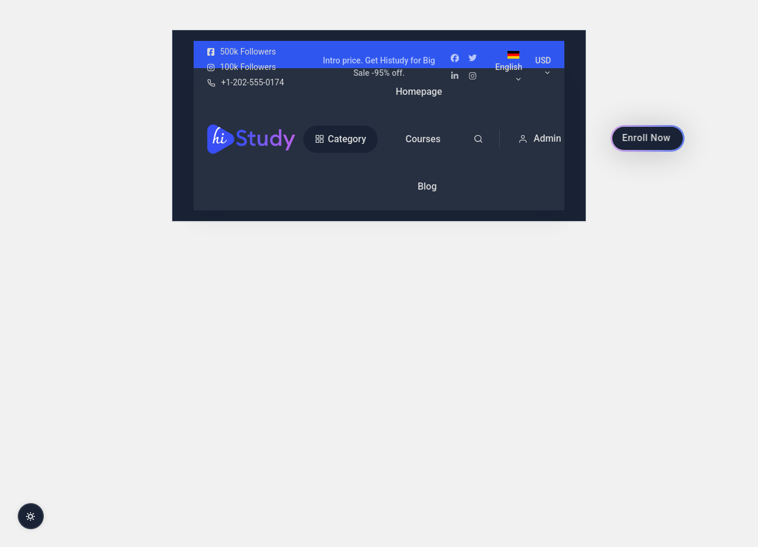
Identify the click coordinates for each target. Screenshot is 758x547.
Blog (426, 186)
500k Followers (241, 51)
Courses (423, 139)
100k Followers (241, 67)
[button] (544, 139)
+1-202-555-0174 (245, 82)
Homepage (419, 91)
